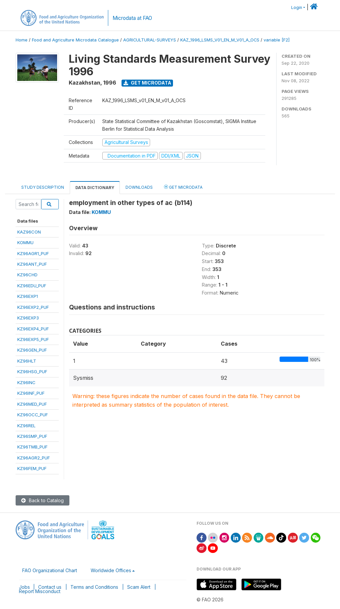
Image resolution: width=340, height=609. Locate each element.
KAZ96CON (29, 232)
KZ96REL (26, 425)
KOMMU (25, 242)
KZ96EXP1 (27, 296)
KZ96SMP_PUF (32, 436)
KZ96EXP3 (28, 317)
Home (22, 39)
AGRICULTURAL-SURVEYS (149, 39)
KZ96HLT (26, 361)
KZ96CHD (27, 274)
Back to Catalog (42, 500)
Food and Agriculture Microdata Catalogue (75, 39)
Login (296, 7)
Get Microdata (147, 83)
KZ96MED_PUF (32, 404)
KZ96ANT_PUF (32, 264)
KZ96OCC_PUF (32, 414)
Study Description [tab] (42, 187)
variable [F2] (277, 39)
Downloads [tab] (139, 187)
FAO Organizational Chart (49, 570)
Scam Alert (138, 587)
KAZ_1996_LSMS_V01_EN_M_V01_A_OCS (219, 39)
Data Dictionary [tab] (94, 187)
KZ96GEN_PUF (32, 350)
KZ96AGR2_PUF (33, 457)
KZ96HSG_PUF (32, 371)
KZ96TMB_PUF (32, 446)
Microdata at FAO (132, 18)
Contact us (49, 587)
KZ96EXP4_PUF (33, 328)
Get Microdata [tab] (183, 187)
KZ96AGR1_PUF (33, 253)
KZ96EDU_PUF (31, 285)
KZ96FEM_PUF (31, 468)
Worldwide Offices (111, 570)
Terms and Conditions (94, 587)
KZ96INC (26, 382)
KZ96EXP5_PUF (33, 339)
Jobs (24, 587)
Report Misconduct (39, 591)
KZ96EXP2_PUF (33, 307)
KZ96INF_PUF (30, 393)
